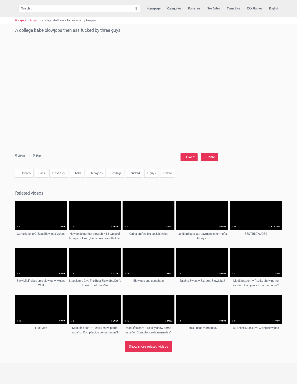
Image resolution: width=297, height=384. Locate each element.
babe (77, 173)
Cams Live (233, 8)
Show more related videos (148, 346)
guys (151, 173)
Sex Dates (213, 8)
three (167, 173)
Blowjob (34, 20)
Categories (174, 8)
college (116, 173)
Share (209, 157)
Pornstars (194, 8)
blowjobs (96, 173)
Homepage (153, 8)
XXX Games (254, 8)
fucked (134, 173)
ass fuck (58, 173)
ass (41, 173)
